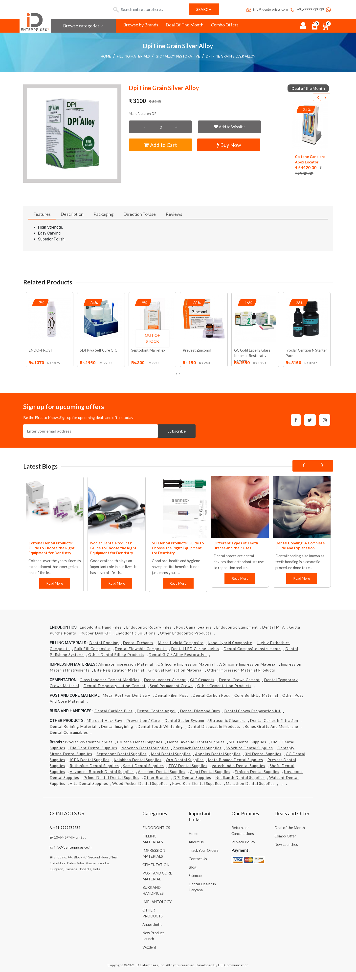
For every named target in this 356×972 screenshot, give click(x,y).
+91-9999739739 (306, 9)
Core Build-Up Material (256, 695)
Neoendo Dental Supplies (145, 748)
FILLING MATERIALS (133, 56)
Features (42, 214)
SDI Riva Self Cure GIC (98, 350)
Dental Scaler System (184, 720)
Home (106, 56)
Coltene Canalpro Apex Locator (310, 159)
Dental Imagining (117, 726)
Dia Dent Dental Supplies (93, 748)
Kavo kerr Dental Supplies (197, 783)
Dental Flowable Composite (141, 648)
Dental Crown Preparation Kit (252, 711)
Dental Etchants (138, 642)
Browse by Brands (140, 24)
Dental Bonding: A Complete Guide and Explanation (300, 545)
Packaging (103, 214)
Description (72, 214)
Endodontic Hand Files (101, 627)
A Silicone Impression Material (248, 664)
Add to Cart (160, 145)
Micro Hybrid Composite (180, 642)
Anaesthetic (152, 924)
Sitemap (195, 875)
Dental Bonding (104, 642)
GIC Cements (202, 679)
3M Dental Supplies (263, 754)
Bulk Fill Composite (92, 648)
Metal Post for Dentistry (126, 695)
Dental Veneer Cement (165, 679)
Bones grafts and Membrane (271, 726)
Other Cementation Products (224, 685)
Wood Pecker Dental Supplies (140, 783)
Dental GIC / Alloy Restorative (178, 654)
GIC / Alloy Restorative (178, 56)
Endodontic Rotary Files (149, 627)
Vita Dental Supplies (89, 783)
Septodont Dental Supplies (122, 754)
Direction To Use (139, 214)
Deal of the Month (289, 827)
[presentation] (318, 97)
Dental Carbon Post (211, 695)
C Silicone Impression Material (186, 664)
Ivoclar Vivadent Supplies (89, 742)
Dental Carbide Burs (113, 711)
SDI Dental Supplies (247, 742)
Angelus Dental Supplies (218, 754)
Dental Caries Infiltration (274, 720)
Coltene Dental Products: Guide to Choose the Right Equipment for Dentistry (51, 548)
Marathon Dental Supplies (250, 783)
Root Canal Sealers (194, 627)
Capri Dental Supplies (210, 771)
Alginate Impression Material (125, 664)
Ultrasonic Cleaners (226, 720)
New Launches (286, 844)
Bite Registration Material (119, 670)
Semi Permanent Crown (171, 685)
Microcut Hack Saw (104, 720)
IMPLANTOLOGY (157, 901)
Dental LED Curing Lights (195, 648)
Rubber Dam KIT (96, 633)
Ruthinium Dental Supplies (94, 765)
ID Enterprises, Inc (149, 965)
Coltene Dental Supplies (139, 742)
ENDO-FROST (40, 350)
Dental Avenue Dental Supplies (196, 742)
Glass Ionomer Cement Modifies (109, 679)
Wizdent (149, 947)
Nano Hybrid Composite (230, 642)
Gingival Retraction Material (175, 670)
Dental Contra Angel (156, 711)
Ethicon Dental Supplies (257, 771)
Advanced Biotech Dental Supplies (102, 771)
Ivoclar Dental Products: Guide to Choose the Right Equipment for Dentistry (113, 548)
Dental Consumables (69, 732)
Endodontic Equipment (237, 627)
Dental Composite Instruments (252, 648)
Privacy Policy (243, 842)
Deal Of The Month (184, 24)
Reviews (174, 214)
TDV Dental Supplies (187, 765)
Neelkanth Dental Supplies (240, 777)
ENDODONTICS (156, 827)
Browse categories (83, 25)
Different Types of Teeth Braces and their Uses (236, 545)
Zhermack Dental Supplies (197, 748)
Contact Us (198, 858)
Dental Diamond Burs (200, 711)
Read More (54, 583)
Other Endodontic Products (185, 633)
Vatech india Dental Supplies (238, 765)
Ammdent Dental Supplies (161, 771)
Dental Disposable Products (213, 726)
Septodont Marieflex (148, 350)
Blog (193, 867)
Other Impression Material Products (241, 670)
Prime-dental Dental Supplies (111, 777)
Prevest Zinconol (197, 350)
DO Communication (233, 965)
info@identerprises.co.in (267, 9)
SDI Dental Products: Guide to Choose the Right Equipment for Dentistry (178, 548)
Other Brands (156, 777)
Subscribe (177, 431)
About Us (196, 842)
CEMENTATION (155, 864)
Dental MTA (273, 627)
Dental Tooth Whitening (160, 726)
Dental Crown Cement (239, 679)
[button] (72, 133)
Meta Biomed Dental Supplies (235, 759)
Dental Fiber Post (171, 695)
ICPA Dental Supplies (90, 759)
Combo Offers (225, 24)
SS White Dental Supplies (249, 748)
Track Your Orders (204, 850)
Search (204, 9)
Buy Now (229, 145)
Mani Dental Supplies (171, 754)
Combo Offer (285, 836)
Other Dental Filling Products (116, 654)
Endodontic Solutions (135, 633)
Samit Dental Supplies (143, 765)
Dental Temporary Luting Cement (115, 685)
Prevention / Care (143, 720)
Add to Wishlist (229, 126)
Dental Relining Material (73, 726)
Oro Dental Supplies (185, 759)
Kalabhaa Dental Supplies (137, 759)
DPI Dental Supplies (192, 777)
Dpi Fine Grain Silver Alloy (230, 56)
